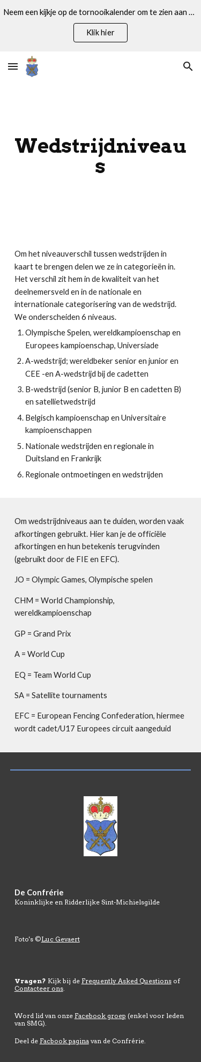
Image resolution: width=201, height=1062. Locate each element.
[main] (100, 156)
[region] (100, 25)
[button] (13, 66)
